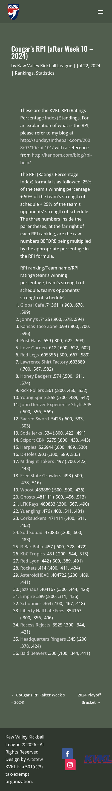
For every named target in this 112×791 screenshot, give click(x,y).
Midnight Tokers (37, 461)
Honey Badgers (36, 376)
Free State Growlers (40, 476)
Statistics (45, 73)
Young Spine (33, 397)
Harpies (28, 447)
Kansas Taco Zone (39, 326)
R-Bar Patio (31, 547)
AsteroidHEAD (35, 575)
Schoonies (31, 603)
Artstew (35, 759)
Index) (51, 118)
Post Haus (30, 341)
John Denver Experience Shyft (51, 405)
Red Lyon (29, 561)
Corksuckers (33, 518)
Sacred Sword (34, 419)
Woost (27, 490)
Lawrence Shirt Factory (44, 362)
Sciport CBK (32, 440)
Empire (27, 596)
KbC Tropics (32, 554)
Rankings (24, 73)
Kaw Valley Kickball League (44, 66)
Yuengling (30, 511)
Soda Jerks (31, 433)
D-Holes (28, 454)
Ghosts (27, 497)
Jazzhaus (29, 589)
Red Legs (29, 355)
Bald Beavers (33, 653)
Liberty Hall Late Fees (42, 611)
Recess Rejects (35, 625)
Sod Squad (31, 532)
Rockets (28, 568)
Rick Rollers (32, 390)
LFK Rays (29, 504)
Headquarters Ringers (43, 639)
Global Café (32, 305)
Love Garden (33, 348)
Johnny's (29, 319)
